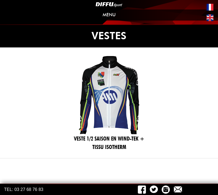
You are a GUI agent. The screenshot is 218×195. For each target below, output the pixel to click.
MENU (157, 16)
